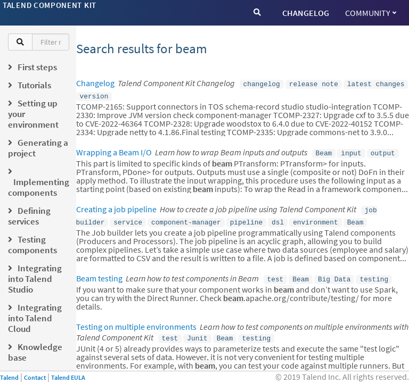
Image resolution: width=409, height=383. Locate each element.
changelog (261, 83)
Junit (197, 331)
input (351, 150)
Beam (324, 150)
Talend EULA (68, 377)
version (94, 94)
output (383, 150)
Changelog (95, 83)
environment (315, 217)
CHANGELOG (305, 12)
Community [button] (370, 12)
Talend (9, 377)
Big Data (334, 273)
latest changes (376, 83)
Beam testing (99, 273)
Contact (35, 377)
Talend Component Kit (49, 5)
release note (313, 83)
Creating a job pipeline (116, 206)
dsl (278, 217)
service (127, 217)
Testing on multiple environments (136, 320)
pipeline (246, 217)
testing (373, 273)
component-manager (186, 217)
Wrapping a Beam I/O (114, 150)
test (275, 273)
